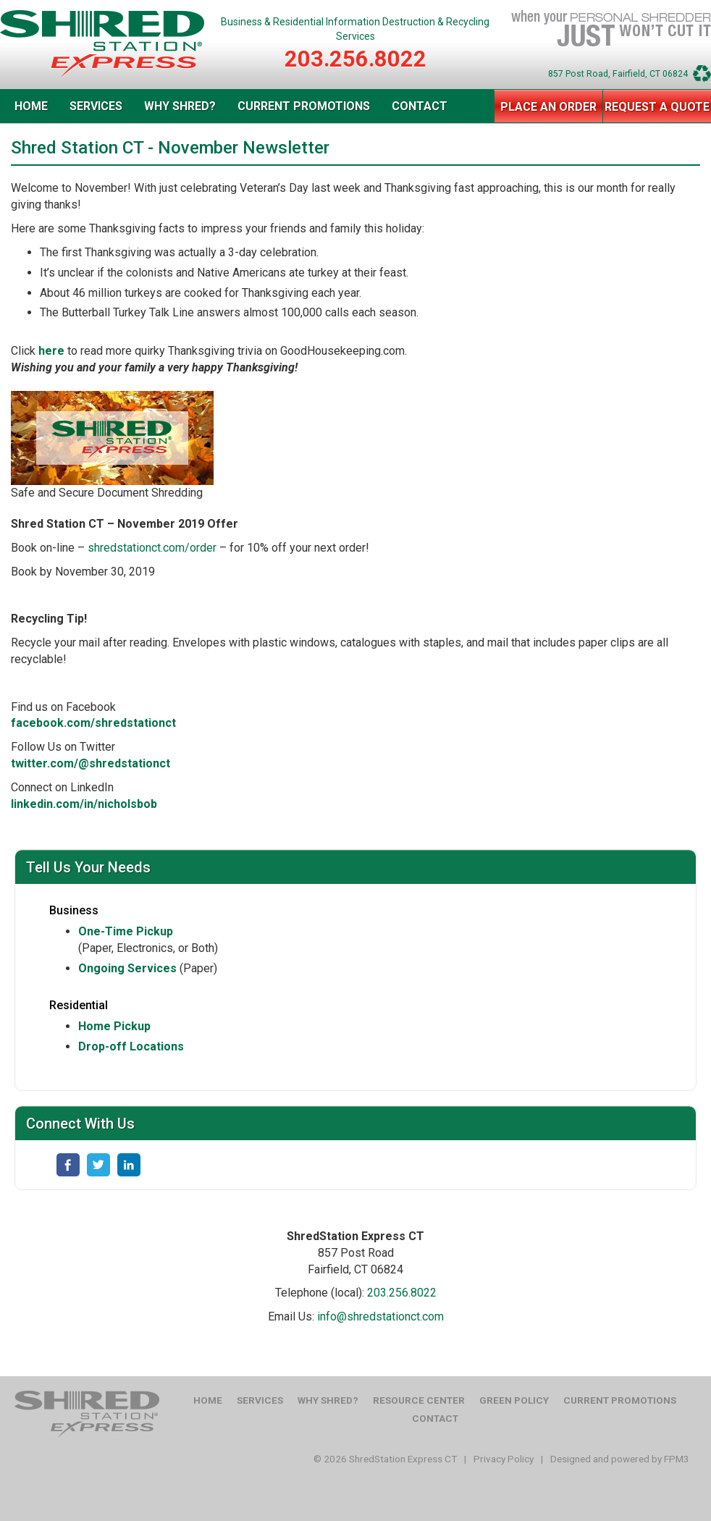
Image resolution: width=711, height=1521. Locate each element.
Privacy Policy (504, 1459)
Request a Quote (657, 107)
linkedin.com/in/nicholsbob (84, 804)
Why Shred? (180, 106)
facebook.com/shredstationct (93, 723)
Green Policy (514, 1400)
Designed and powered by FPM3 (619, 1459)
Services (96, 106)
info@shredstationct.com (380, 1316)
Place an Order (548, 107)
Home (31, 106)
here (51, 351)
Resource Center (419, 1400)
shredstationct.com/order (152, 548)
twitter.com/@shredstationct (90, 763)
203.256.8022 (355, 59)
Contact (419, 106)
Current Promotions (303, 106)
